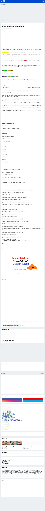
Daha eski (42, 373)
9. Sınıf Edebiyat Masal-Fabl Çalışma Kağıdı (13, 24)
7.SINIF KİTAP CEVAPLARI (6, 411)
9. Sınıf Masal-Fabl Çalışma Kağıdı (8, 340)
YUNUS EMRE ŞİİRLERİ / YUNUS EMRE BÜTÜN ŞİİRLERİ (11, 419)
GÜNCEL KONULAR (5, 428)
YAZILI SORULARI (5, 422)
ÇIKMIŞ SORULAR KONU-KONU (7, 421)
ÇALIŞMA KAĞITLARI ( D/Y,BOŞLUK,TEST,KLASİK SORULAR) (12, 420)
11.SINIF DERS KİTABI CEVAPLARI (7, 415)
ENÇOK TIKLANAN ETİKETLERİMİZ (7, 418)
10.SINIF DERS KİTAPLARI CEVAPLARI (8, 414)
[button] (1, 1)
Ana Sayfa (3, 24)
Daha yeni (3, 373)
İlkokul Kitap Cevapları (5, 409)
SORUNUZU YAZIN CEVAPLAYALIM (7, 427)
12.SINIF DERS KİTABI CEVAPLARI (7, 416)
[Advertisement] (22, 292)
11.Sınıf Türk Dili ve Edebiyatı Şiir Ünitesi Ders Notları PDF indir (32, 447)
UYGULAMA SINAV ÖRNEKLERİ (7, 423)
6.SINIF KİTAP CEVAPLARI (6, 410)
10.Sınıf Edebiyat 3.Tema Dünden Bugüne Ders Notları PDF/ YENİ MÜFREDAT (11, 447)
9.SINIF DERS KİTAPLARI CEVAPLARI (8, 413)
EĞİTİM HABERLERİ (5, 429)
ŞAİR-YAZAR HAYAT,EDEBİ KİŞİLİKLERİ (8, 417)
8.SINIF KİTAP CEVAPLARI (6, 412)
